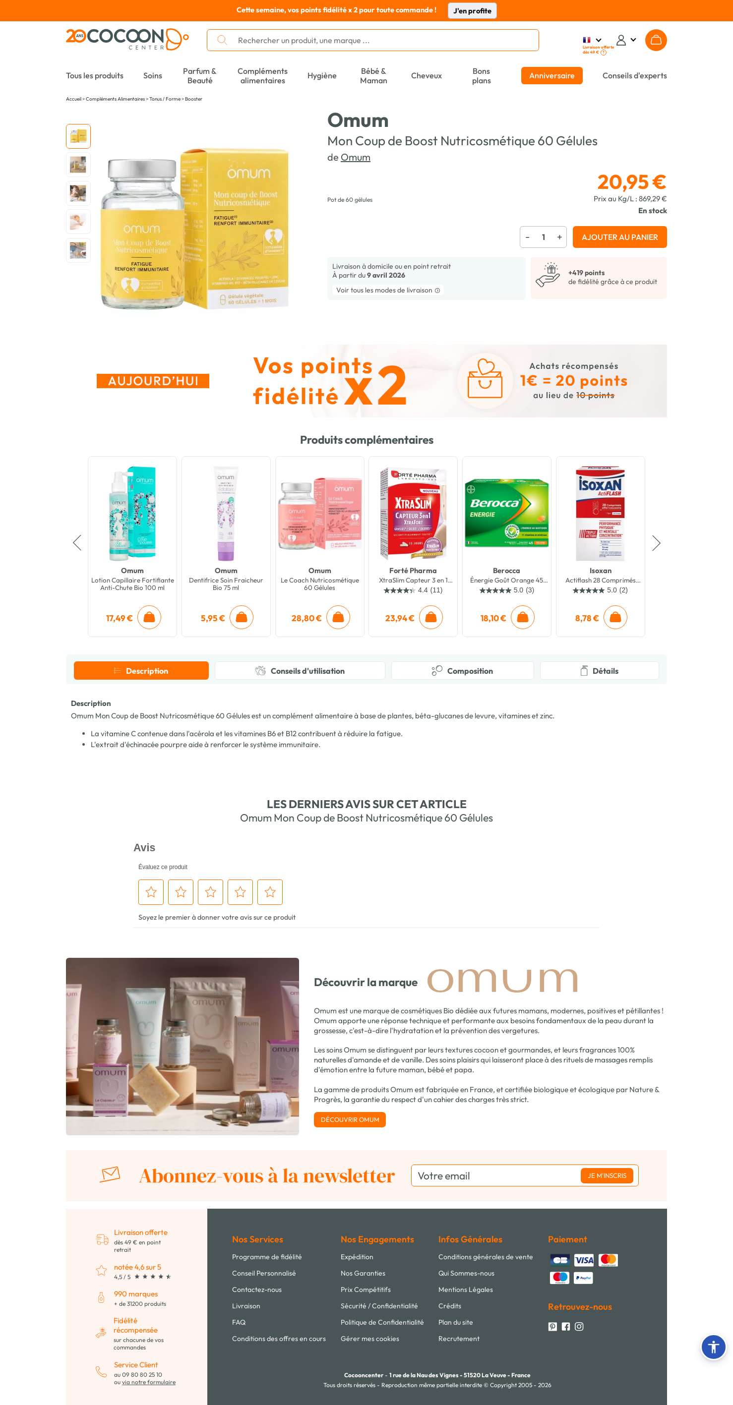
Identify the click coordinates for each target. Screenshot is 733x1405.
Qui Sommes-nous (466, 1273)
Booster (193, 99)
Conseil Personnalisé (264, 1273)
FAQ (238, 1322)
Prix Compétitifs (366, 1289)
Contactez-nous (257, 1289)
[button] (713, 1347)
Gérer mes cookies (370, 1338)
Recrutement (459, 1338)
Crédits (449, 1305)
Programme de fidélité (267, 1256)
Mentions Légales (465, 1289)
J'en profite (472, 10)
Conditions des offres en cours (279, 1338)
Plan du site (455, 1322)
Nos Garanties (363, 1273)
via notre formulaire (149, 1382)
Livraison (246, 1305)
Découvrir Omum (350, 1119)
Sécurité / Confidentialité (379, 1305)
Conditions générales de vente (485, 1256)
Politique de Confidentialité (382, 1322)
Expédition (357, 1256)
